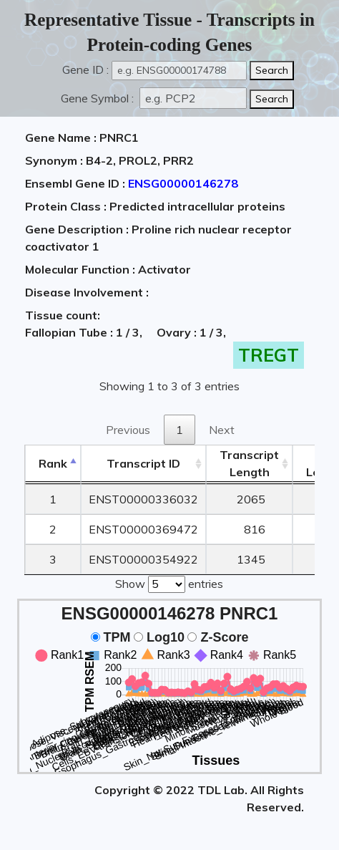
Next (222, 429)
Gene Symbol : (99, 98)
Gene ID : (85, 69)
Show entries (169, 582)
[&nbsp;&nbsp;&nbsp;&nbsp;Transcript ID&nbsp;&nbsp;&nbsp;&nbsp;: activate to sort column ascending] (143, 463)
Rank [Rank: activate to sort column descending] (53, 463)
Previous (128, 429)
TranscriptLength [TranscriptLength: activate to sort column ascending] (249, 463)
